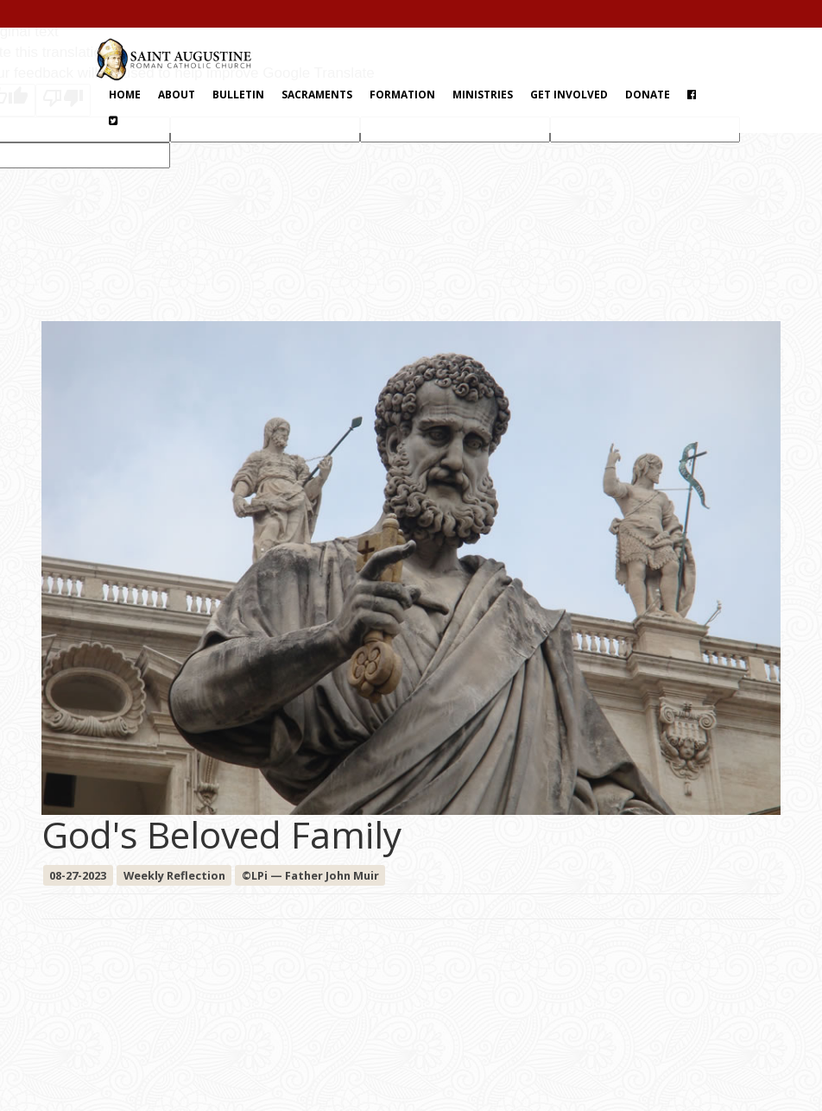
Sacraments (316, 94)
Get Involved (569, 94)
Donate (647, 94)
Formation (402, 94)
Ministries (482, 94)
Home (125, 94)
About (176, 94)
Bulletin (238, 94)
